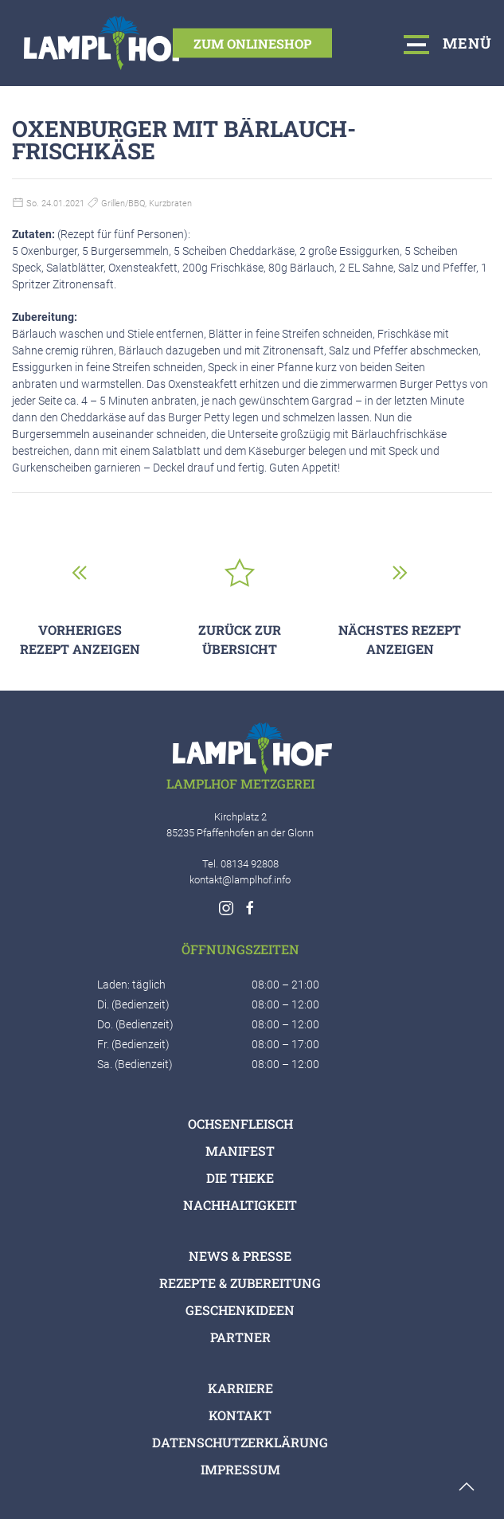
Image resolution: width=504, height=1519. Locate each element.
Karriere (240, 1388)
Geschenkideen (240, 1310)
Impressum (240, 1469)
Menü (448, 42)
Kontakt (240, 1415)
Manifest (240, 1150)
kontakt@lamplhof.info (240, 880)
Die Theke (240, 1177)
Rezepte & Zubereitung (240, 1282)
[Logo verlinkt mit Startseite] (107, 43)
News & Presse (240, 1255)
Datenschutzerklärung (240, 1442)
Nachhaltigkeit (240, 1204)
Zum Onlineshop (252, 42)
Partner (240, 1337)
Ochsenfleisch (240, 1123)
